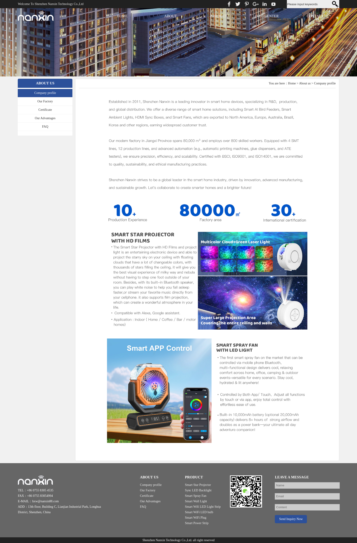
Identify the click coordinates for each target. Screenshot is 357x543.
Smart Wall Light (196, 501)
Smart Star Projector (198, 485)
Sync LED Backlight (198, 490)
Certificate (45, 109)
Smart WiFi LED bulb (199, 512)
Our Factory (45, 101)
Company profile (45, 93)
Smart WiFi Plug (195, 517)
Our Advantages (45, 118)
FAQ (45, 126)
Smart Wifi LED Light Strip (203, 506)
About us (305, 83)
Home (292, 83)
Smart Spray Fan (195, 496)
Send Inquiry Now (291, 519)
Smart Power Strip (196, 523)
